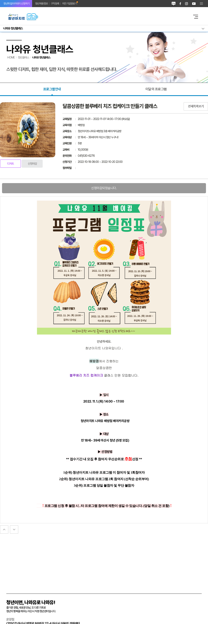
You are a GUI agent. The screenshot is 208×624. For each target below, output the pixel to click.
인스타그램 (186, 3)
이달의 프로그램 (156, 89)
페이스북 (180, 3)
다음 (4, 529)
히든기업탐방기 (69, 3)
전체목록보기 (196, 106)
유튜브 (194, 3)
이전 (14, 529)
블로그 (174, 3)
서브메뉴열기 (104, 28)
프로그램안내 (52, 89)
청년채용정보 (41, 3)
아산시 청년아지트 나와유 (97, 17)
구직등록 (55, 3)
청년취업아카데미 (16, 3)
